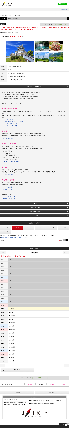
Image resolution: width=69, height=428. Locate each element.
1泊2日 (30, 384)
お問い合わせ (52, 392)
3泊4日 (52, 384)
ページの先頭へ (64, 424)
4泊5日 (63, 384)
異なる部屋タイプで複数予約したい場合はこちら (13, 237)
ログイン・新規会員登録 (61, 9)
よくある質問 (17, 392)
